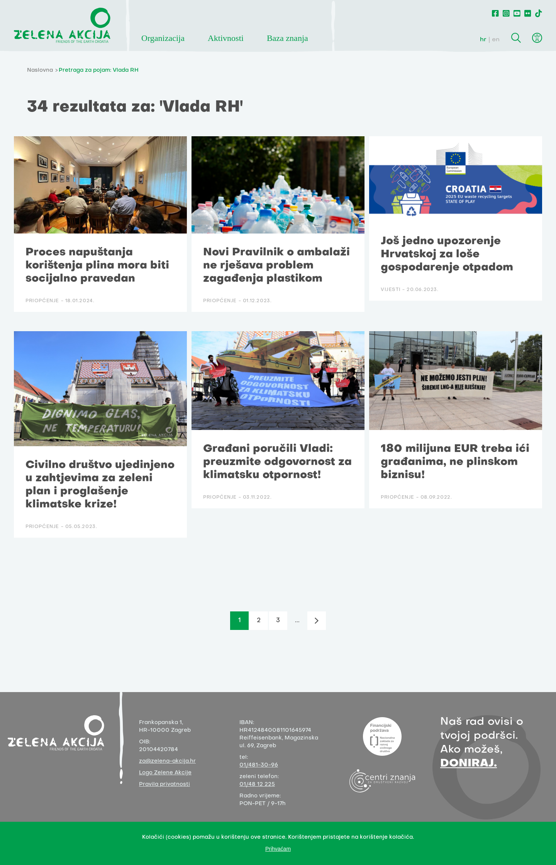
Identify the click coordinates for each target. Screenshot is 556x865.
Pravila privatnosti (164, 784)
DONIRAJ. (468, 763)
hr (483, 40)
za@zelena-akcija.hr (167, 761)
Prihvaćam (278, 849)
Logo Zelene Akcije (165, 772)
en (496, 40)
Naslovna (40, 70)
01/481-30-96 (258, 765)
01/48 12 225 (257, 784)
